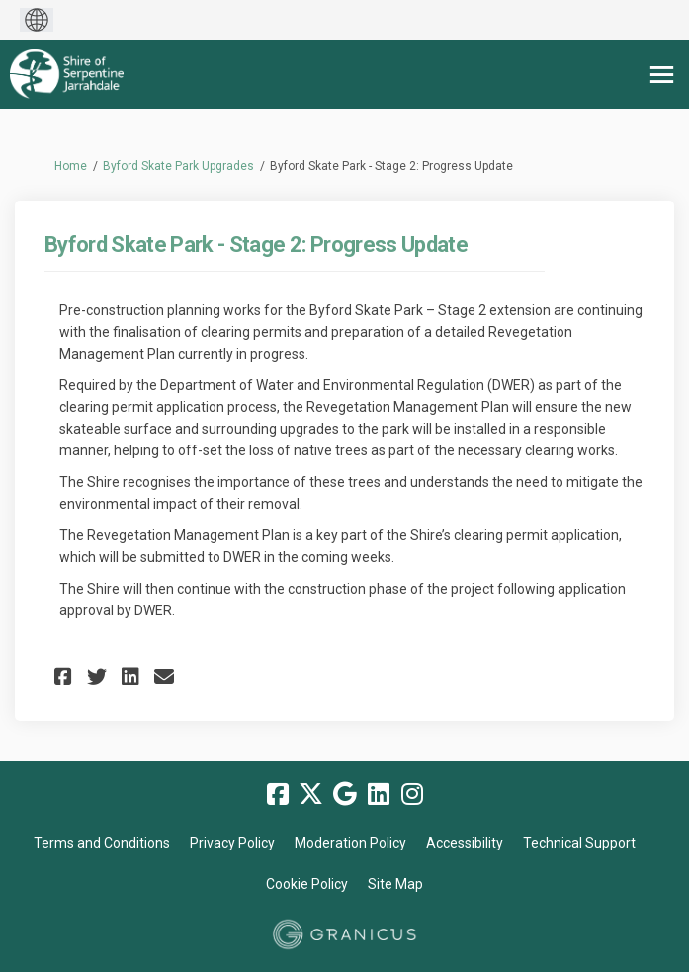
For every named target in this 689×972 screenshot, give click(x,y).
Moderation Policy (350, 842)
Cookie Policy (307, 884)
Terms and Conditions (102, 842)
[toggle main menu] (662, 74)
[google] (345, 794)
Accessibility (464, 842)
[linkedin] (378, 794)
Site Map (395, 884)
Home (70, 166)
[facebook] (278, 794)
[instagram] (412, 794)
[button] (65, 676)
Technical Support (579, 842)
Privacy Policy (232, 842)
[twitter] (311, 794)
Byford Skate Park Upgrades (178, 166)
